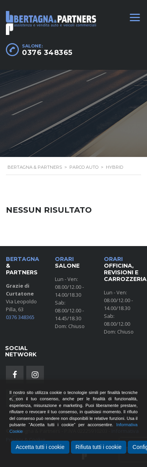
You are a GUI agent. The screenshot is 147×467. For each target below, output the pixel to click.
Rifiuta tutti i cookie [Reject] (99, 447)
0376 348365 (47, 52)
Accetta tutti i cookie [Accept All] (40, 447)
